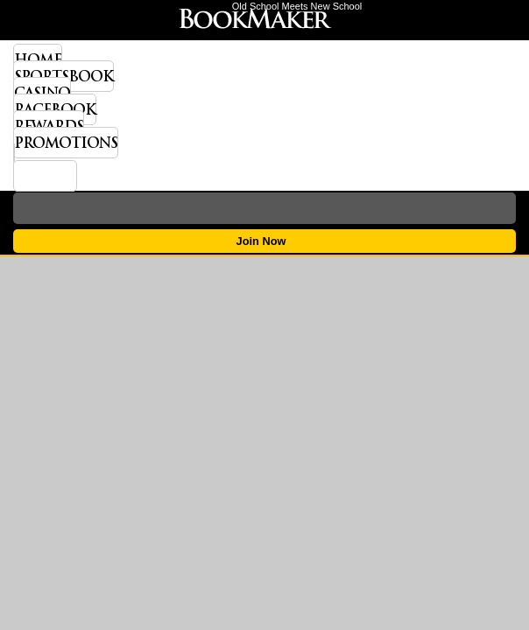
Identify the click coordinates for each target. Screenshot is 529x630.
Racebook (54, 109)
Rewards (48, 126)
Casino (42, 93)
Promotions (65, 142)
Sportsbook (63, 76)
